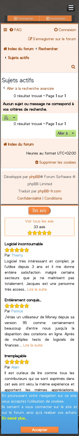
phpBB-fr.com (49, 191)
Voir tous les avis (39, 221)
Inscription (55, 18)
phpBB (34, 176)
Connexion (23, 18)
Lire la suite (37, 289)
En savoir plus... (14, 418)
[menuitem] (15, 29)
